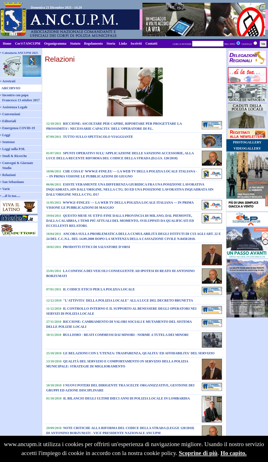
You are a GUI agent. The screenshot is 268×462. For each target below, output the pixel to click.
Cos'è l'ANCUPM (27, 43)
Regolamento (93, 43)
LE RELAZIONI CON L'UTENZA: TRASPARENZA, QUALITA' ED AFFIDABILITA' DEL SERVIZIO (138, 353)
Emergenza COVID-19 (18, 128)
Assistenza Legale (14, 107)
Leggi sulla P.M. (13, 149)
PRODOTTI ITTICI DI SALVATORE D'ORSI (96, 247)
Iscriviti (136, 43)
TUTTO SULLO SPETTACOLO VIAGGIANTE (98, 137)
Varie (6, 189)
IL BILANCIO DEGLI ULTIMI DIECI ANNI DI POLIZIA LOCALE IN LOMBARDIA (126, 398)
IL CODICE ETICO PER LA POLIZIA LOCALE (99, 289)
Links (123, 43)
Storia (110, 43)
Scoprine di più (198, 453)
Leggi (6, 135)
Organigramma (55, 43)
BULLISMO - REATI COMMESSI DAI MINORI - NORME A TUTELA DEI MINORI (125, 335)
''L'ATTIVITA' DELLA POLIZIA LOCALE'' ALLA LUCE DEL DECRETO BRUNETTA (128, 300)
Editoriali (9, 121)
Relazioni (9, 175)
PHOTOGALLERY (247, 142)
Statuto (75, 43)
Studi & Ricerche (14, 156)
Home (7, 43)
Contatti (151, 43)
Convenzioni (11, 114)
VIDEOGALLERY (247, 148)
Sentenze (8, 142)
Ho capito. (234, 453)
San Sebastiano (13, 182)
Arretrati (8, 81)
